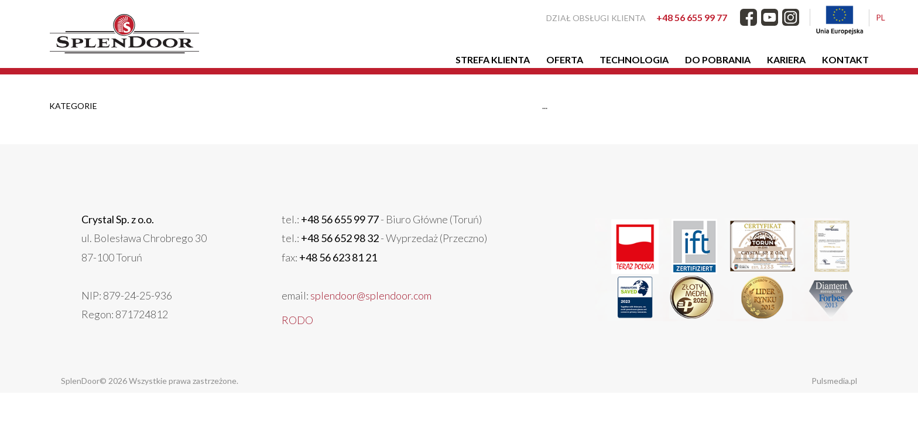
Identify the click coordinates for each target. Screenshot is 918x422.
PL (880, 17)
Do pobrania (718, 59)
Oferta (564, 59)
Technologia (634, 59)
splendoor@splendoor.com (370, 295)
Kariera (786, 59)
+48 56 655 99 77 (691, 17)
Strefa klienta (492, 59)
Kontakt (845, 59)
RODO (297, 320)
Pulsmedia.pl (834, 381)
